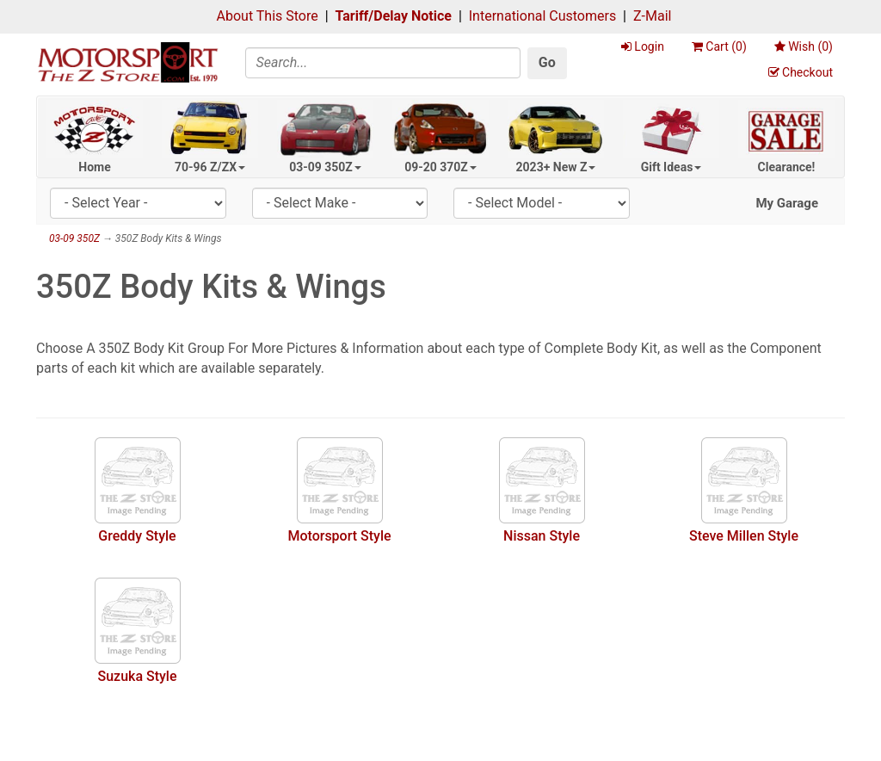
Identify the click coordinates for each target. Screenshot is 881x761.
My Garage (786, 203)
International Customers (542, 16)
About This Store (267, 16)
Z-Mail (652, 16)
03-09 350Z (325, 167)
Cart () (719, 46)
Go (547, 62)
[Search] (383, 62)
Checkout (800, 72)
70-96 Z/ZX (210, 167)
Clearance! (787, 167)
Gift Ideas (671, 167)
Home (94, 167)
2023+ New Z (556, 167)
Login (642, 46)
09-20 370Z (440, 167)
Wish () (803, 46)
